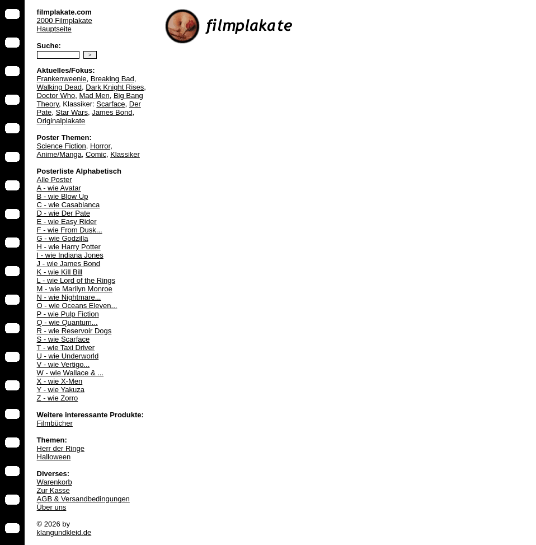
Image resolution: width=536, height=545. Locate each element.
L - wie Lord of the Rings (76, 280)
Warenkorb (54, 482)
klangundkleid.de (64, 532)
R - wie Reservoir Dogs (74, 331)
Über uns (52, 507)
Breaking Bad (112, 78)
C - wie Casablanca (68, 205)
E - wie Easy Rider (67, 221)
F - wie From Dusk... (69, 230)
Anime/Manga (59, 154)
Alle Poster (54, 179)
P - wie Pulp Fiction (68, 314)
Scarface (110, 104)
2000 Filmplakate (64, 20)
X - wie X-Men (60, 381)
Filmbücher (55, 423)
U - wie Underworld (68, 356)
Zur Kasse (53, 490)
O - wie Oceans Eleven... (77, 305)
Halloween (54, 457)
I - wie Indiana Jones (70, 255)
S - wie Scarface (63, 339)
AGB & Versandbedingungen (83, 499)
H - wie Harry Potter (69, 247)
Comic (96, 154)
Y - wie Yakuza (60, 389)
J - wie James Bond (68, 263)
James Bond (112, 112)
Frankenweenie (62, 78)
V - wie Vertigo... (63, 364)
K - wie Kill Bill (60, 272)
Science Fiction (61, 146)
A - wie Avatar (59, 188)
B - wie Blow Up (62, 196)
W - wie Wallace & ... (70, 373)
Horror (100, 146)
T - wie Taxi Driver (66, 347)
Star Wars (72, 112)
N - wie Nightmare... (69, 297)
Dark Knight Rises (115, 87)
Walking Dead (59, 87)
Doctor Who (56, 95)
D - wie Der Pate (63, 213)
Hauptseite (54, 29)
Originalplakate (61, 121)
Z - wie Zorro (57, 398)
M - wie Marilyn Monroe (74, 289)
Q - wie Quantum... (67, 322)
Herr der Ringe (60, 448)
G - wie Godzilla (62, 238)
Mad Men (94, 95)
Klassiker (125, 154)
